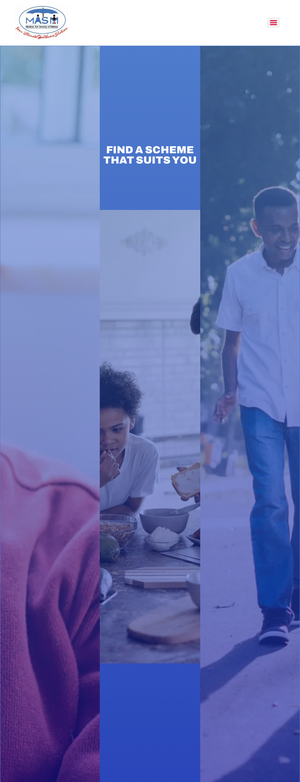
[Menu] (273, 22)
